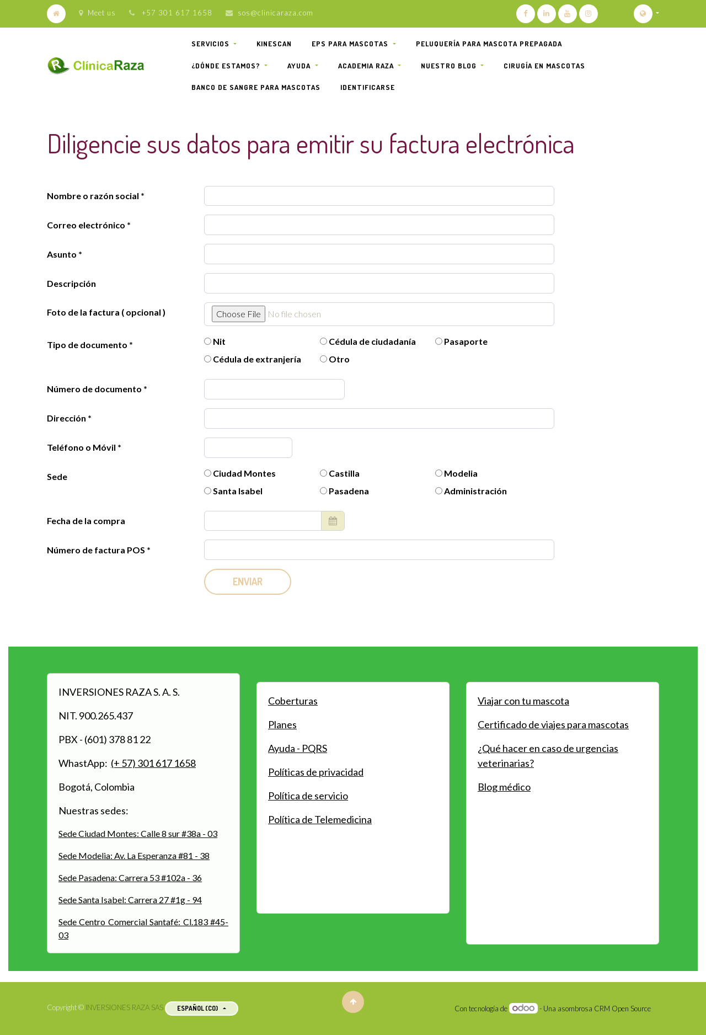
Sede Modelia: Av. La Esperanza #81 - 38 (134, 855)
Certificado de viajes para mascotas (553, 724)
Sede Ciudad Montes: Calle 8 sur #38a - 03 (137, 833)
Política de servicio (308, 795)
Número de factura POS (97, 550)
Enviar (248, 581)
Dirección (67, 418)
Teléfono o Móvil (82, 447)
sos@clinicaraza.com (275, 12)
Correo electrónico (86, 225)
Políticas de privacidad (315, 772)
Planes (282, 724)
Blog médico (504, 787)
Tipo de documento (88, 344)
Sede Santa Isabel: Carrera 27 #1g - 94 (130, 899)
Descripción (71, 283)
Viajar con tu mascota (523, 701)
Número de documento (95, 388)
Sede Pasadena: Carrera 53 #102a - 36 (130, 877)
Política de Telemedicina (320, 819)
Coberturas (293, 701)
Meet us (97, 12)
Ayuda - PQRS (297, 748)
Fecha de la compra (86, 520)
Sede (57, 476)
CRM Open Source (622, 1008)
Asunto (62, 254)
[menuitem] (274, 44)
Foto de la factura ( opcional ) (106, 312)
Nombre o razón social (93, 195)
